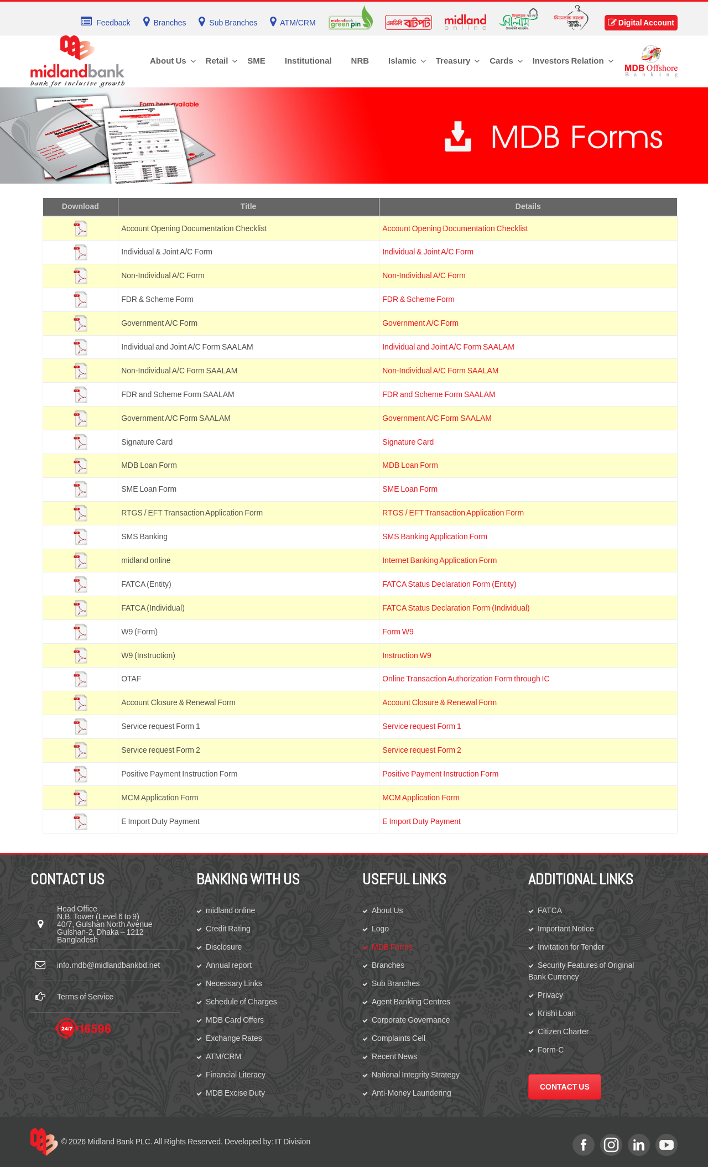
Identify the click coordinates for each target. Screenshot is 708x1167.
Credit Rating (228, 928)
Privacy (550, 995)
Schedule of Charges (241, 1001)
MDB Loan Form (410, 465)
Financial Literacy (236, 1074)
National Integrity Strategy (416, 1074)
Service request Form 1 (421, 726)
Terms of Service (85, 997)
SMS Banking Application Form (434, 536)
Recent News (394, 1056)
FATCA (550, 910)
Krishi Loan (557, 1013)
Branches (388, 965)
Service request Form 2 (421, 750)
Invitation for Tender (571, 946)
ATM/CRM (223, 1056)
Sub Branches (396, 983)
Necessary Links (234, 983)
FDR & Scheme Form (418, 299)
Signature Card (408, 441)
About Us (387, 910)
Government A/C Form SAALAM (437, 418)
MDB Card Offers (235, 1019)
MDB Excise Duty (235, 1092)
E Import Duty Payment (421, 821)
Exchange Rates (234, 1038)
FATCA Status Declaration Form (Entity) (449, 584)
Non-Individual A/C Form (424, 275)
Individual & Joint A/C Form (427, 251)
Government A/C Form (420, 323)
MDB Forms (392, 946)
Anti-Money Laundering (411, 1092)
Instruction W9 (406, 655)
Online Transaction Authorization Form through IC (465, 678)
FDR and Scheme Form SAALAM (439, 394)
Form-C (551, 1049)
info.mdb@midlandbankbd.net (108, 965)
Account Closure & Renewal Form (439, 702)
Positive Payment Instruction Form (440, 773)
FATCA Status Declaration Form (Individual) (456, 607)
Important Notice (566, 928)
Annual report (229, 965)
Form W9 (398, 631)
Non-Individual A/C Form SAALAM (440, 370)
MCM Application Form (421, 797)
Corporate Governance (411, 1019)
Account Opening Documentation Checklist (455, 228)
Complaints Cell (398, 1038)
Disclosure (224, 946)
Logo (380, 928)
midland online (230, 910)
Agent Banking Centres (411, 1001)
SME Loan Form (410, 488)
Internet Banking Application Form (439, 560)
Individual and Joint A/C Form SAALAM (448, 346)
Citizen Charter (563, 1031)
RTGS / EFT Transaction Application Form (453, 512)
